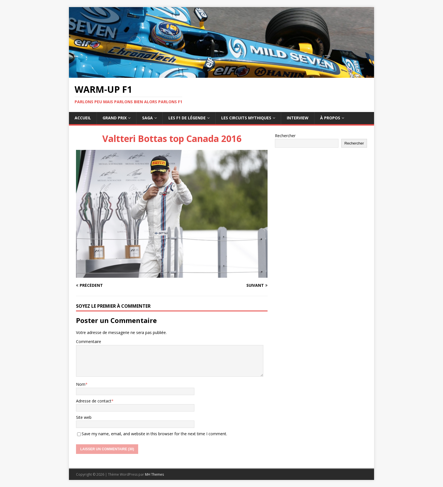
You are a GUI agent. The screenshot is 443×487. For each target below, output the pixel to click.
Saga (147, 117)
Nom (80, 384)
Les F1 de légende (187, 117)
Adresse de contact (93, 401)
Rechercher (285, 135)
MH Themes (154, 474)
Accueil (83, 117)
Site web (84, 417)
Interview (298, 117)
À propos (330, 117)
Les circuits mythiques (246, 117)
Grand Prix (115, 117)
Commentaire (88, 341)
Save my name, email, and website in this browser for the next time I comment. (154, 433)
